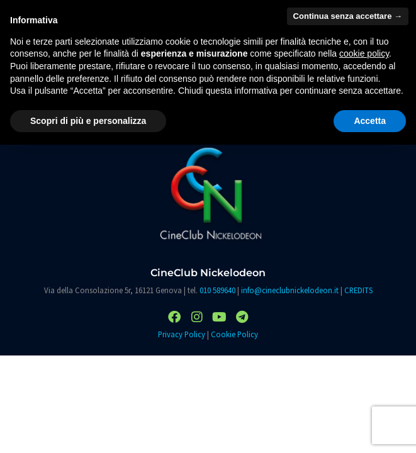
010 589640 (217, 290)
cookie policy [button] (364, 53)
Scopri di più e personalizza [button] (88, 121)
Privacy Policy (181, 334)
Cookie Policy (234, 334)
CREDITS (358, 290)
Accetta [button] (370, 121)
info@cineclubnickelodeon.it (290, 290)
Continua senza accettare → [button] (347, 16)
